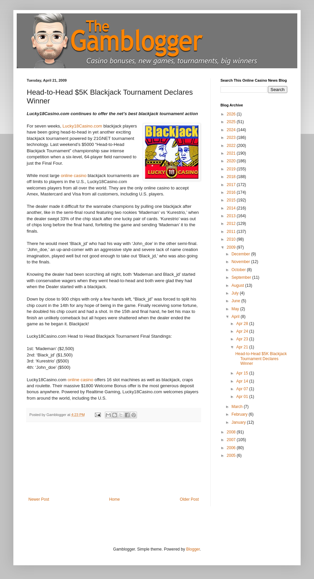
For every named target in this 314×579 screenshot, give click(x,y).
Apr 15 (242, 373)
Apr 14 (242, 381)
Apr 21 (242, 347)
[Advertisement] (114, 463)
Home (114, 499)
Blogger (193, 549)
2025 (232, 121)
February (240, 414)
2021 (232, 153)
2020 (232, 161)
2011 (232, 231)
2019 (232, 169)
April (236, 316)
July (235, 293)
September (241, 277)
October (239, 269)
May (235, 309)
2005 (232, 455)
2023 (232, 137)
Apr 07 (242, 389)
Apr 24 (242, 331)
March (237, 406)
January (239, 422)
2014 (232, 208)
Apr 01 (242, 396)
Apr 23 (242, 339)
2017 (232, 184)
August (238, 285)
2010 (232, 239)
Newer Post (38, 499)
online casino (74, 175)
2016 (232, 192)
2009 (232, 247)
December (241, 254)
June (236, 301)
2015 (232, 200)
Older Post (189, 499)
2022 (232, 145)
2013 (232, 216)
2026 (232, 114)
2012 (232, 223)
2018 (232, 176)
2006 (232, 447)
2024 (232, 130)
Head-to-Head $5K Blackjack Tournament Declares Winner (261, 358)
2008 (232, 432)
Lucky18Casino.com (82, 126)
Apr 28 (242, 323)
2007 (232, 439)
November (241, 261)
